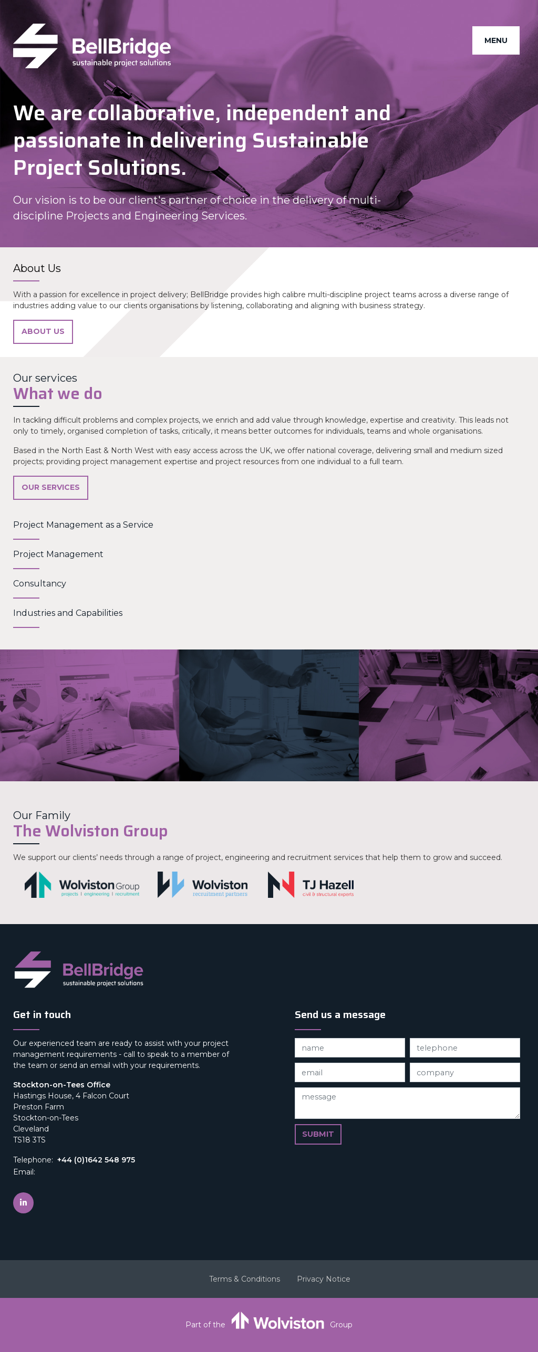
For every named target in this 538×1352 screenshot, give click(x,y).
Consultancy (39, 584)
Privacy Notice (323, 1279)
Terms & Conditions (244, 1279)
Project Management (58, 554)
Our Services (51, 487)
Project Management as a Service (83, 525)
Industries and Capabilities (67, 613)
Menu (496, 40)
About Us (43, 331)
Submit (318, 1134)
